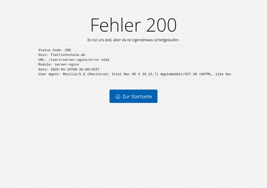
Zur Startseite (133, 96)
